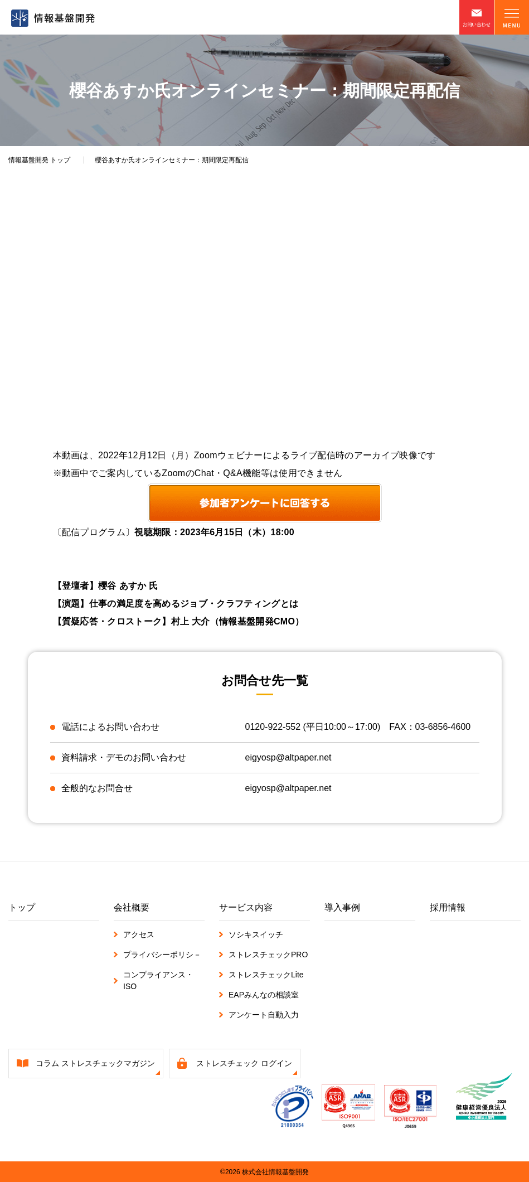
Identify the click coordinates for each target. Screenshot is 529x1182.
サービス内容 (246, 907)
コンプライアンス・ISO (158, 980)
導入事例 (342, 907)
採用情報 (447, 907)
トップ (39, 160)
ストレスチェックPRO (268, 954)
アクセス (138, 933)
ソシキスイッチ (256, 933)
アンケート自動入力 (264, 1014)
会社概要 (131, 907)
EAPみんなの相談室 (264, 994)
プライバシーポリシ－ (162, 954)
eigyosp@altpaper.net (288, 757)
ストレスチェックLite (266, 974)
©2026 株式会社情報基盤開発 (264, 1171)
